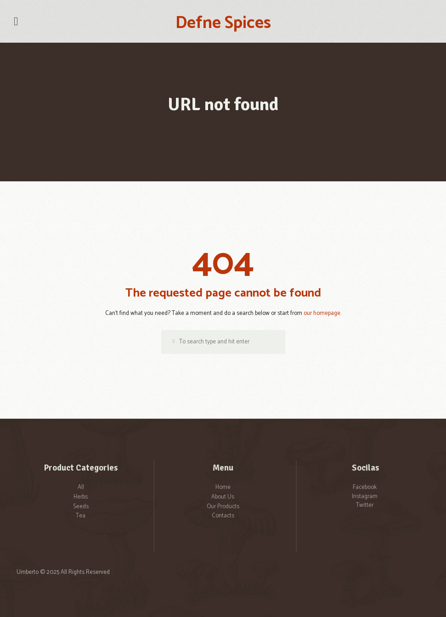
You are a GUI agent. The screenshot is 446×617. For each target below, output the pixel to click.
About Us (222, 497)
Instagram (365, 496)
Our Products (223, 506)
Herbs (80, 497)
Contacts (223, 516)
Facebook (365, 487)
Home (223, 487)
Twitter (364, 505)
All (81, 487)
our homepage (322, 313)
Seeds (81, 506)
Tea (80, 516)
